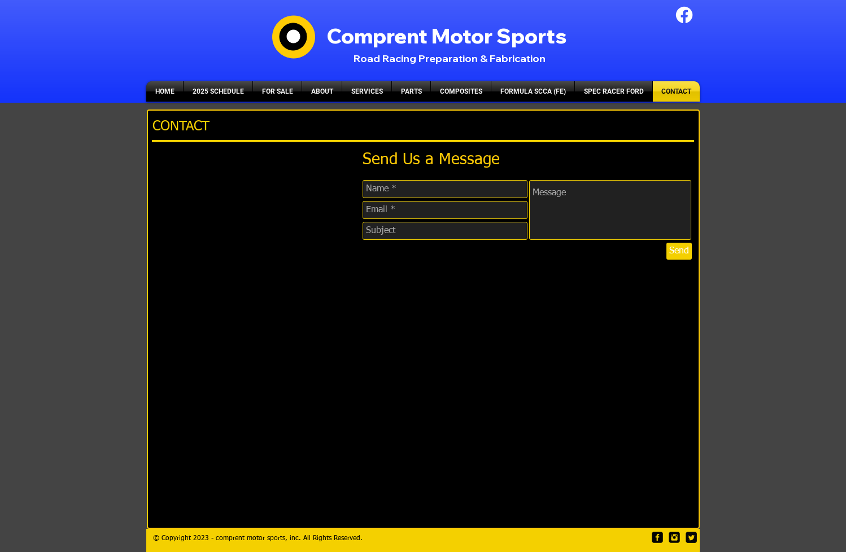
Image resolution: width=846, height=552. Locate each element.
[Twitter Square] (691, 537)
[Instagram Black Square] (674, 537)
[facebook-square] (657, 537)
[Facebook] (684, 15)
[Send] (679, 251)
